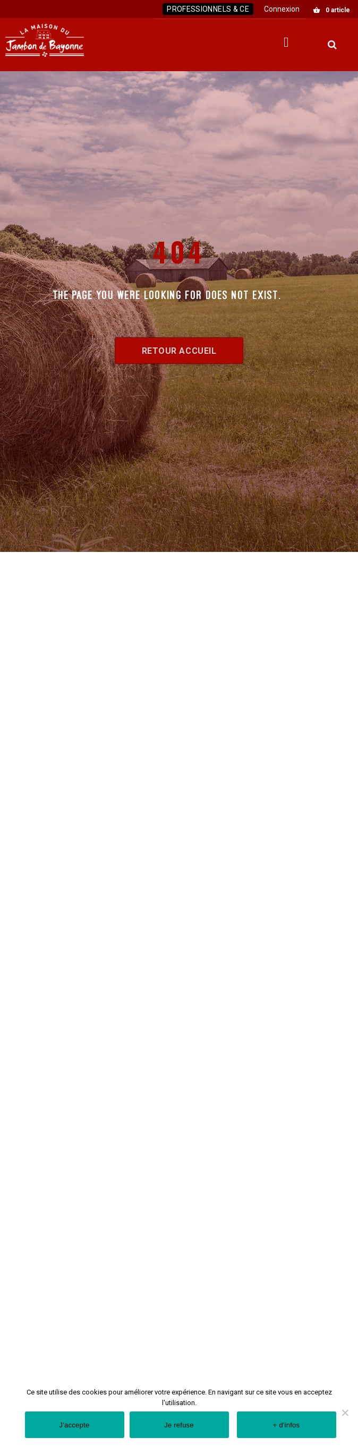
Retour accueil (179, 351)
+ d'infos (286, 1425)
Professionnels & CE (208, 9)
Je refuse (179, 1425)
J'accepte (74, 1425)
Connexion (282, 9)
